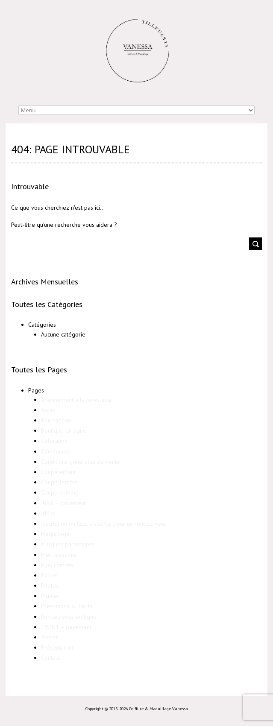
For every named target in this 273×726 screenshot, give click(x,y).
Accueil (50, 637)
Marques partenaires (67, 544)
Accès (48, 410)
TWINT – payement (66, 627)
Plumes (50, 596)
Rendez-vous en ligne (69, 617)
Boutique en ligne (63, 430)
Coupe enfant (58, 472)
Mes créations (58, 555)
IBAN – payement (63, 503)
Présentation (57, 647)
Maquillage (55, 534)
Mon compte (57, 565)
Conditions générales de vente (80, 461)
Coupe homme (60, 492)
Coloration (54, 441)
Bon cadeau (56, 420)
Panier (49, 575)
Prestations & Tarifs (66, 606)
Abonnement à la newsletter (77, 400)
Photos (50, 585)
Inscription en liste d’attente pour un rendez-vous (104, 523)
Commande (55, 451)
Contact (50, 658)
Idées (48, 513)
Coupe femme (59, 482)
